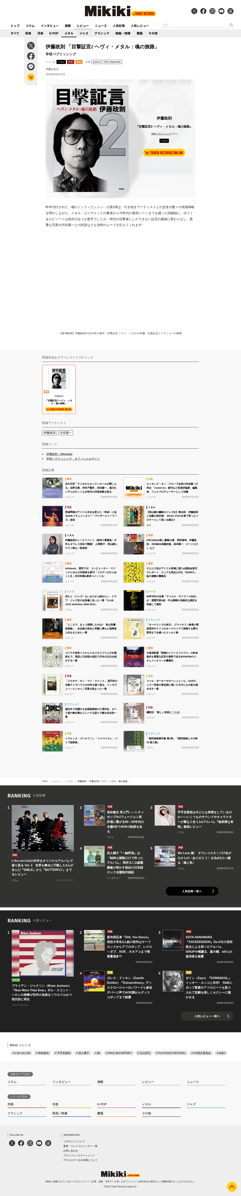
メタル (68, 33)
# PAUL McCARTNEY (119, 1052)
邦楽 (28, 33)
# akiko (221, 1052)
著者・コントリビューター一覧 (80, 1146)
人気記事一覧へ (192, 891)
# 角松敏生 (42, 1052)
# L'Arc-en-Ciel (21, 1052)
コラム (30, 25)
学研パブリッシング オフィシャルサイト (73, 458)
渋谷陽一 (66, 432)
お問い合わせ (70, 1151)
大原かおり (52, 69)
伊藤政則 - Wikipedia (59, 454)
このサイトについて (74, 1141)
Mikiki (45, 781)
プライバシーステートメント (79, 1155)
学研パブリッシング (161, 133)
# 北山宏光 (144, 1052)
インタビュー (50, 25)
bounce (96, 62)
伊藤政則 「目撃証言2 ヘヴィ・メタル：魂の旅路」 (103, 781)
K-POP (53, 33)
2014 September (112, 62)
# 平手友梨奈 (62, 1052)
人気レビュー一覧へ (207, 1016)
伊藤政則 (49, 432)
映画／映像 (122, 33)
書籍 (140, 33)
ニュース (101, 25)
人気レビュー (140, 25)
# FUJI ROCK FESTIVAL (170, 1052)
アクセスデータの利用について (80, 1160)
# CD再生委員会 (201, 1052)
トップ (15, 25)
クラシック (101, 33)
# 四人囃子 (82, 1052)
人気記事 (119, 25)
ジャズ (83, 33)
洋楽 (40, 33)
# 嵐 (97, 1052)
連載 (68, 25)
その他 (153, 33)
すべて (15, 33)
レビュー (83, 25)
